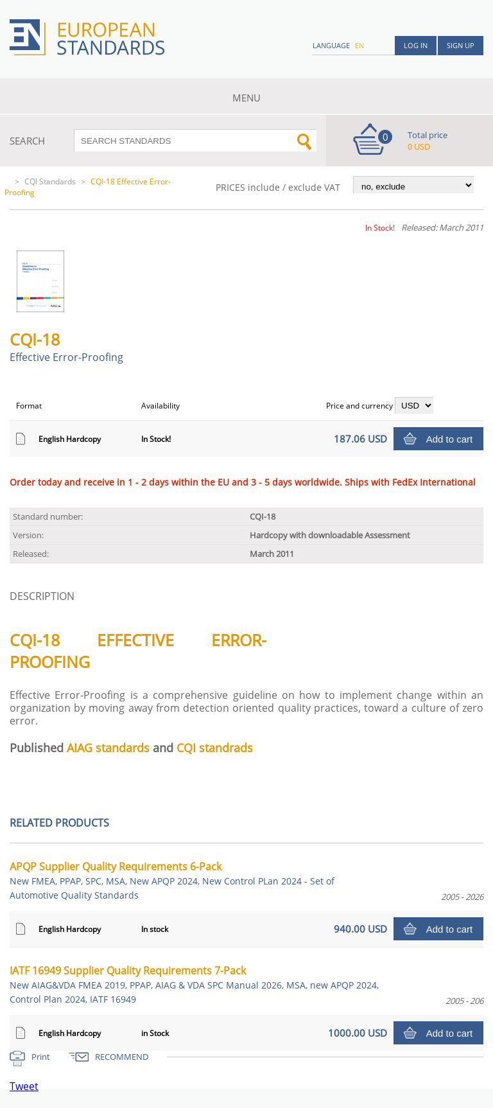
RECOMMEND (121, 1056)
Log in (416, 45)
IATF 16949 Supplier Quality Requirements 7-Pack (194, 984)
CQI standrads (215, 747)
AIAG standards (108, 747)
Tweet (24, 1086)
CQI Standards (50, 181)
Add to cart (449, 439)
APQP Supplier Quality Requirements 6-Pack (172, 880)
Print (40, 1056)
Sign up (460, 45)
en (359, 45)
